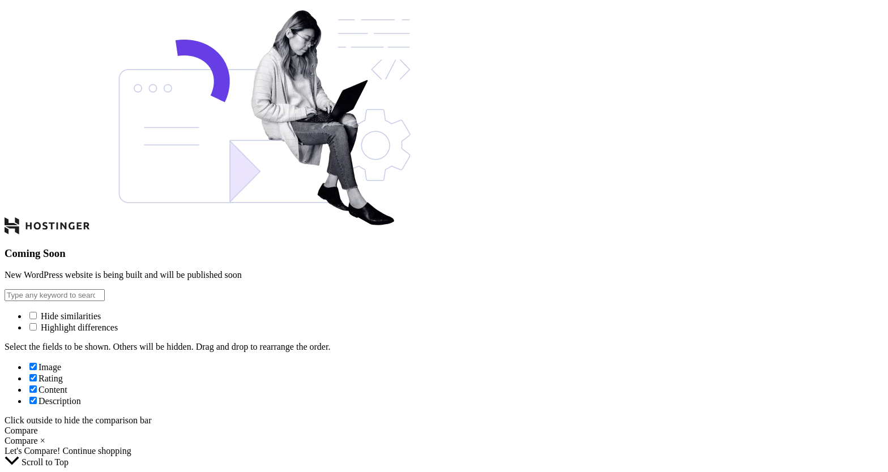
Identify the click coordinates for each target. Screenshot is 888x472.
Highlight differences (73, 327)
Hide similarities (65, 316)
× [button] (42, 440)
